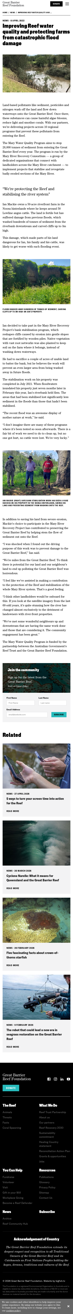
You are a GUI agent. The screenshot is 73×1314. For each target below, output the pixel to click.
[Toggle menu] (67, 4)
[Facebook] (49, 1079)
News (12, 12)
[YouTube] (68, 1079)
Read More (13, 811)
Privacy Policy (22, 686)
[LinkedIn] (62, 1079)
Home (5, 12)
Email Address (13, 709)
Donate (56, 4)
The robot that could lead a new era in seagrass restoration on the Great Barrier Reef (34, 1034)
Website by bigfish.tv (54, 1280)
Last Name (44, 698)
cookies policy (13, 1310)
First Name (12, 698)
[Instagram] (55, 1079)
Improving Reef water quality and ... (35, 12)
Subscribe (59, 714)
